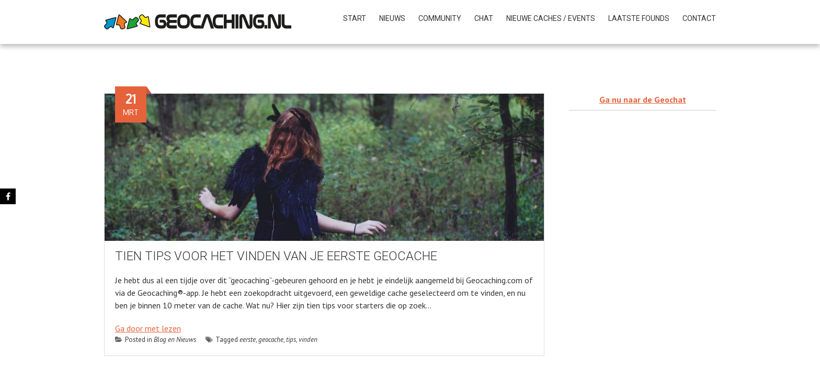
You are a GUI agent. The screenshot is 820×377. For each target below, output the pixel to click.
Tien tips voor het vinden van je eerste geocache (276, 256)
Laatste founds (638, 18)
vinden (308, 339)
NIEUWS (392, 18)
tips (291, 339)
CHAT (483, 18)
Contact (699, 18)
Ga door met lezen (148, 328)
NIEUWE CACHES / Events (550, 18)
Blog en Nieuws (175, 339)
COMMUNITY (439, 18)
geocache (270, 339)
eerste (248, 339)
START (354, 18)
